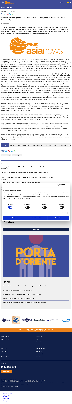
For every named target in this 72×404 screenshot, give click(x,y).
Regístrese (36, 229)
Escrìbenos (39, 336)
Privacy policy (4, 386)
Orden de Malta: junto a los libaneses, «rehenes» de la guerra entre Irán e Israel (24, 286)
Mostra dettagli (62, 213)
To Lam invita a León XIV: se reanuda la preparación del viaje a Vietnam (22, 294)
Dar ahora (6, 371)
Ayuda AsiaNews (5, 336)
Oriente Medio (40, 354)
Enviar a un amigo (6, 155)
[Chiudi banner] (68, 185)
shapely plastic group (37, 145)
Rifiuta (14, 217)
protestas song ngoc (51, 145)
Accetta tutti (58, 217)
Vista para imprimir (16, 155)
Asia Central (4, 348)
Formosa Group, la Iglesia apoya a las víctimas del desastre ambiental (20, 182)
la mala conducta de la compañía (18, 92)
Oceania (38, 356)
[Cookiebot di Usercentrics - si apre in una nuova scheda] (58, 185)
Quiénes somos (5, 339)
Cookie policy (10, 386)
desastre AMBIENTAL (23, 145)
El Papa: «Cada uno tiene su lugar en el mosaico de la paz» (18, 298)
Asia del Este (4, 354)
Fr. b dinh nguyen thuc (65, 145)
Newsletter (39, 342)
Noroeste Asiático (5, 356)
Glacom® (16, 386)
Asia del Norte (4, 351)
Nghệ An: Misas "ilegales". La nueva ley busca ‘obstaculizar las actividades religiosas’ (25, 172)
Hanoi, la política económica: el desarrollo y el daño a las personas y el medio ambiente (25, 167)
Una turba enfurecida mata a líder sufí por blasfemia (17, 290)
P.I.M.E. (3, 342)
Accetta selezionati (36, 217)
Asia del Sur (39, 351)
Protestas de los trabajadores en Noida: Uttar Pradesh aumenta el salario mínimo (25, 302)
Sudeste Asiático (40, 348)
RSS (37, 339)
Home (4, 392)
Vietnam (12, 145)
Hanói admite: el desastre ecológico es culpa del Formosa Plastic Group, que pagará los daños (27, 177)
